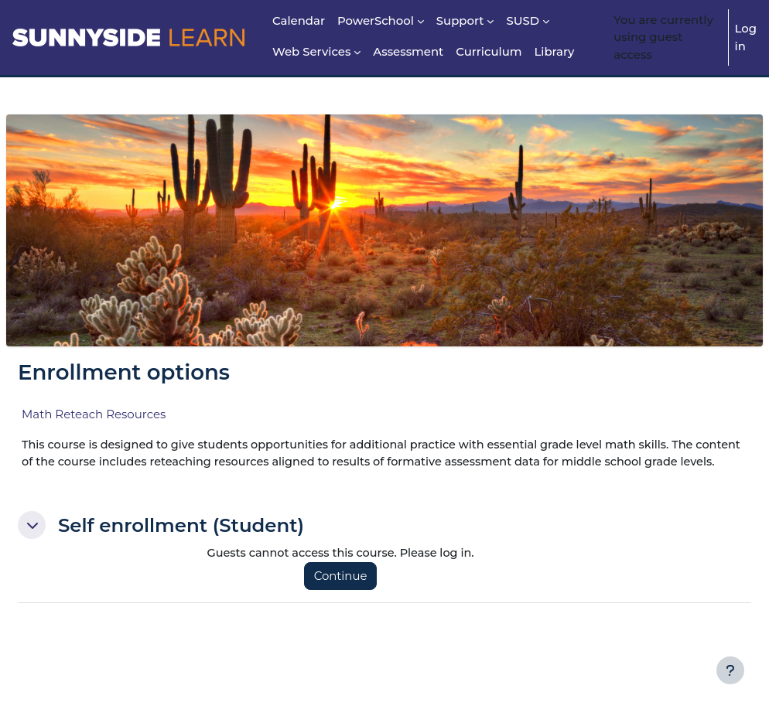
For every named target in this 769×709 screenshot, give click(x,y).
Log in (746, 37)
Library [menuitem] (554, 52)
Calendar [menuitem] (298, 21)
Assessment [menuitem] (408, 52)
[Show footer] (730, 670)
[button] (69, 543)
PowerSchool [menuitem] (375, 21)
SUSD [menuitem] (522, 21)
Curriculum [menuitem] (488, 52)
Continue (363, 595)
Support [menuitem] (460, 21)
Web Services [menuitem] (311, 52)
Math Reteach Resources (131, 414)
